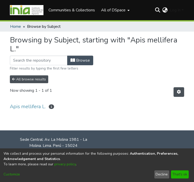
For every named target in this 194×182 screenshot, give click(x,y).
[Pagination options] (179, 92)
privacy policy (65, 164)
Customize (12, 174)
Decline (162, 174)
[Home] (26, 10)
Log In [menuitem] (175, 10)
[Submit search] (158, 10)
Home (15, 26)
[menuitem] (115, 10)
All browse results (29, 79)
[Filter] (38, 60)
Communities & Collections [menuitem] (71, 10)
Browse (80, 60)
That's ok (179, 174)
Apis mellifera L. (28, 106)
